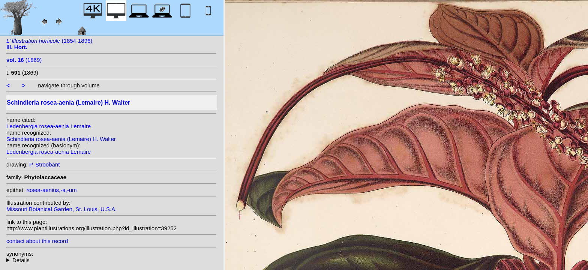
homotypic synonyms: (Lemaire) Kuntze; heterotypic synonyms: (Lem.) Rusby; (111, 260)
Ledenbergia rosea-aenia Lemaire (48, 126)
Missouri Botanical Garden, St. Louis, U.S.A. (61, 209)
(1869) (24, 60)
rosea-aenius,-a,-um (51, 190)
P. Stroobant (44, 164)
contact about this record (37, 241)
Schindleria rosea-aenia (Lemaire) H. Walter (61, 139)
